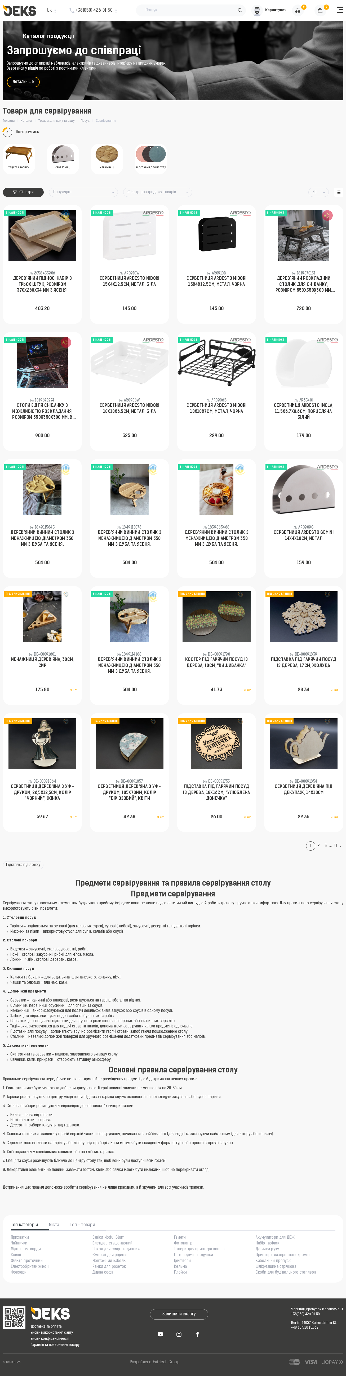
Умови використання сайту (52, 1332)
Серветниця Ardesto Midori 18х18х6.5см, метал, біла (129, 409)
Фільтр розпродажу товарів (151, 192)
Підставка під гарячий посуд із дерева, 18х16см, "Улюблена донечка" (216, 793)
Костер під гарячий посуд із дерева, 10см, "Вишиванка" (216, 663)
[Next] (341, 846)
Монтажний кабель (109, 1261)
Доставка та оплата (46, 1326)
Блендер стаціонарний (112, 1244)
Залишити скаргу (179, 1314)
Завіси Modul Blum (108, 1238)
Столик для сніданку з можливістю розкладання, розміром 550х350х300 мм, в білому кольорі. (42, 412)
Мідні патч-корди (26, 1249)
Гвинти (180, 1238)
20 (315, 192)
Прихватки (20, 1238)
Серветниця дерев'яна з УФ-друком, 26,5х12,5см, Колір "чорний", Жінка (42, 793)
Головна (9, 121)
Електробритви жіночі (30, 1267)
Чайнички (19, 1244)
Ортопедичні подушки (193, 1255)
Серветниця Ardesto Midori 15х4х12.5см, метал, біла (129, 282)
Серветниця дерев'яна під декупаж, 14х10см (304, 790)
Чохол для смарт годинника (116, 1249)
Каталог (26, 121)
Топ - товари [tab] (82, 1225)
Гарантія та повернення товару (55, 1345)
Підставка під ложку (23, 865)
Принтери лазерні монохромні (282, 1255)
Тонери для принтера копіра (199, 1249)
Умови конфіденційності (50, 1339)
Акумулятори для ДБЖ (275, 1238)
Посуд (85, 121)
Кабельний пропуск (273, 1261)
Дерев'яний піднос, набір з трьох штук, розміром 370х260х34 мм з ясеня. (42, 285)
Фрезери (19, 1273)
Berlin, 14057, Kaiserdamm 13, (314, 1323)
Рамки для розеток (109, 1267)
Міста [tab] (54, 1225)
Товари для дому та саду (56, 121)
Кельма (180, 1267)
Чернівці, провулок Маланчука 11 (317, 1309)
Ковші (16, 1255)
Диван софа (102, 1273)
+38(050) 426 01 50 (305, 1314)
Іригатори (182, 1261)
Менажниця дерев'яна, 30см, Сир (42, 663)
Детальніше (23, 82)
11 (335, 846)
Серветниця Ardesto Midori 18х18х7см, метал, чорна (216, 409)
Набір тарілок (267, 1244)
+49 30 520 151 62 (304, 1327)
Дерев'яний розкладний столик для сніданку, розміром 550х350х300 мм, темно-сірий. (304, 285)
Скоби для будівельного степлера (286, 1273)
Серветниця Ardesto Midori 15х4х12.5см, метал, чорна (216, 282)
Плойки (180, 1273)
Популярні (62, 192)
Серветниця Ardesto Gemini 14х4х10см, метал (304, 536)
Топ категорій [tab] (24, 1225)
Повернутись (21, 132)
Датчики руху (267, 1249)
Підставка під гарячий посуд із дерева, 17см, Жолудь (303, 663)
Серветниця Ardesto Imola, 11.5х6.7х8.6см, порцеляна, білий (303, 412)
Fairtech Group (166, 1362)
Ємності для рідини (109, 1255)
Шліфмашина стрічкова (276, 1267)
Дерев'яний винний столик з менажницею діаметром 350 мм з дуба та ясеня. (42, 539)
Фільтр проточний (27, 1261)
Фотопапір (183, 1244)
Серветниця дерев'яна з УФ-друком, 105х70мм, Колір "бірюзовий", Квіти (129, 793)
